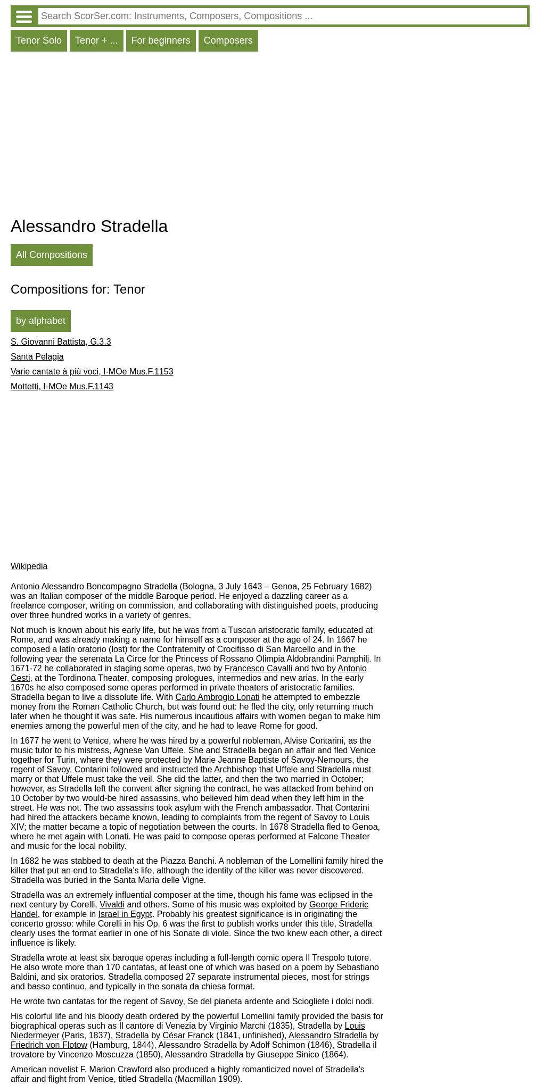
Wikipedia (29, 566)
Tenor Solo (39, 40)
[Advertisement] (270, 136)
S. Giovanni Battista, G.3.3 (61, 341)
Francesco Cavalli (258, 668)
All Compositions (51, 254)
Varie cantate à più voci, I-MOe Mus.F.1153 (92, 371)
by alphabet (40, 320)
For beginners (161, 40)
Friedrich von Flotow (49, 1044)
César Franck (187, 1035)
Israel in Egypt (125, 914)
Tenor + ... (96, 40)
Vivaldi (112, 904)
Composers (228, 40)
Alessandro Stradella (328, 1035)
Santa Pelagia (37, 356)
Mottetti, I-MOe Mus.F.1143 (62, 386)
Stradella (132, 1035)
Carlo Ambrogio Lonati (218, 697)
